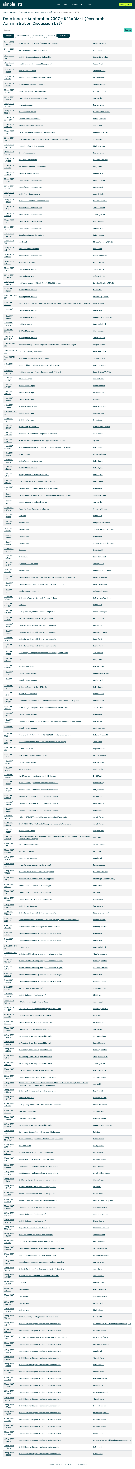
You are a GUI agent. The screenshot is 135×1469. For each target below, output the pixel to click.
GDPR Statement (81, 1464)
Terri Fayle (97, 98)
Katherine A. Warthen (101, 598)
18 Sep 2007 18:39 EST (8, 810)
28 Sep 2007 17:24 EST (9, 1440)
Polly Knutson (98, 790)
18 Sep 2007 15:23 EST (8, 782)
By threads (38, 35)
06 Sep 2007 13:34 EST (9, 159)
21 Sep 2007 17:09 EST (8, 995)
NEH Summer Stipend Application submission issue (39, 1317)
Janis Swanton (99, 208)
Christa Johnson (99, 454)
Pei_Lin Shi (97, 166)
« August (8, 35)
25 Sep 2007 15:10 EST (9, 1104)
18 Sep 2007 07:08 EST (8, 714)
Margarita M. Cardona (102, 570)
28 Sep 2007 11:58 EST (9, 1316)
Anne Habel (98, 1002)
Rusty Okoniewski (100, 255)
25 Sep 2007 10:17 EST (9, 1022)
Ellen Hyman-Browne (101, 427)
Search (128, 30)
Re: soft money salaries (28, 673)
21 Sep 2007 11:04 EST (8, 926)
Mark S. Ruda (98, 1310)
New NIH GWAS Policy (27, 71)
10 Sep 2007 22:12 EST (8, 331)
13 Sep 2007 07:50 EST (8, 433)
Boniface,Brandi (99, 1118)
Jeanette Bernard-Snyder (103, 529)
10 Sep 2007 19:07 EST (8, 324)
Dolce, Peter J (98, 1193)
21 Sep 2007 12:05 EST (8, 974)
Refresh (51, 35)
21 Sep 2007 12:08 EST (8, 981)
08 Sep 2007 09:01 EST (9, 283)
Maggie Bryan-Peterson (102, 317)
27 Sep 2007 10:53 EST (9, 1248)
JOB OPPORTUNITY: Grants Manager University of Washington (43, 817)
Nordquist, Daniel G (100, 1104)
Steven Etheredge (100, 57)
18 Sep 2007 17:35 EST (8, 803)
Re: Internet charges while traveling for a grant (37, 1077)
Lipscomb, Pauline (100, 632)
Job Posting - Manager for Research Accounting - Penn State (43, 653)
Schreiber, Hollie (99, 988)
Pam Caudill (98, 1091)
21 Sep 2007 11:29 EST (8, 933)
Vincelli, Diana (98, 228)
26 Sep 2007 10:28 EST (9, 1166)
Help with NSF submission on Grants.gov (34, 1228)
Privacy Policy (68, 1464)
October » (63, 35)
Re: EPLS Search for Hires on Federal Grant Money (38, 488)
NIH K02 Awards (25, 1146)
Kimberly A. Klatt (99, 1098)
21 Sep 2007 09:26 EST (8, 919)
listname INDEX (25, 769)
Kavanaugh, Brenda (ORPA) (104, 879)
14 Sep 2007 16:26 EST (8, 543)
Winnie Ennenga (99, 1385)
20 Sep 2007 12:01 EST (9, 885)
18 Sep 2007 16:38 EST (8, 796)
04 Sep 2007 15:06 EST (9, 70)
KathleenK (97, 1447)
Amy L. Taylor (98, 817)
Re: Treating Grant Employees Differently (35, 1036)
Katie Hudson (98, 1365)
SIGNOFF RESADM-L (26, 748)
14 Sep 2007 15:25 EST (8, 515)
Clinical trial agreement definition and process (37, 1255)
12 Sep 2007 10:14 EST (8, 378)
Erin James (97, 249)
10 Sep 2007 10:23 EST (8, 289)
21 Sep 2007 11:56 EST (8, 960)
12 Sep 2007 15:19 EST (8, 420)
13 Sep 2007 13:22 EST (8, 481)
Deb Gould (97, 1317)
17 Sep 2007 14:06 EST (8, 618)
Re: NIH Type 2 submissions (29, 194)
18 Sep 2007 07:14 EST (8, 721)
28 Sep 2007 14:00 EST (9, 1371)
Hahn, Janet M (99, 180)
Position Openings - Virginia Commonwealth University (40, 372)
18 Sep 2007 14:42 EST (8, 776)
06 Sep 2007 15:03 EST (9, 173)
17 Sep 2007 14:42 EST (8, 632)
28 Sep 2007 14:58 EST (9, 1419)
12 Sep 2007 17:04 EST (8, 426)
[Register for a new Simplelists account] (128, 4)
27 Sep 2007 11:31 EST (9, 1262)
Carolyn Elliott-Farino (101, 112)
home (58, 4)
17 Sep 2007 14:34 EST (8, 625)
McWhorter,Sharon (101, 1344)
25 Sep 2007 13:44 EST (9, 1077)
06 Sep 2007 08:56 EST (9, 125)
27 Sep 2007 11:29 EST (9, 1255)
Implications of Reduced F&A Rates (33, 98)
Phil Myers (97, 995)
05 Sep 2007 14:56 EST (9, 105)
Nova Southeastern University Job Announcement (39, 1200)
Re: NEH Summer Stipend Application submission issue (40, 1324)
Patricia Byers (98, 1262)
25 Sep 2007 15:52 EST (9, 1118)
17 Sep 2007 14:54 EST (8, 639)
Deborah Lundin (99, 1159)
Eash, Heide (97, 50)
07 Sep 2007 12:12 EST (9, 248)
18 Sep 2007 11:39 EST (8, 755)
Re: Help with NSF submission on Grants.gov (36, 1235)
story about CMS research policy (32, 84)
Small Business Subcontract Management (35, 64)
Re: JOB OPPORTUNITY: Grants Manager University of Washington (45, 824)
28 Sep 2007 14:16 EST (9, 1399)
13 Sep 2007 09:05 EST (8, 440)
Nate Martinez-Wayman (103, 1200)
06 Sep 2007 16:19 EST (9, 207)
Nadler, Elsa (97, 290)
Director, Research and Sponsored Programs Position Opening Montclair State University (54, 303)
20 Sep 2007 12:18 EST (9, 892)
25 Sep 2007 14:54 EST (9, 1097)
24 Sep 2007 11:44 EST (9, 1008)
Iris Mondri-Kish (99, 77)
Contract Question (26, 1098)
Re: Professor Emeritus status (30, 180)
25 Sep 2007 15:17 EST (9, 1111)
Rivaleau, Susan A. (100, 201)
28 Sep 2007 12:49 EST (9, 1344)
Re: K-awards (24, 1289)
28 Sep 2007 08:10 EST (9, 1310)
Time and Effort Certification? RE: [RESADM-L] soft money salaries (45, 735)
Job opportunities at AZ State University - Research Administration (45, 139)
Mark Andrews (99, 146)
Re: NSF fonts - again (27, 386)
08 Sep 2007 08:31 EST (9, 276)
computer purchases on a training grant (35, 865)
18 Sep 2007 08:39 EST (8, 735)
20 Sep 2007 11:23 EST (9, 865)
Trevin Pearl (98, 64)
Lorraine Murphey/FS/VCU (103, 283)
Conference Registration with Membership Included (39, 1132)
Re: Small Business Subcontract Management (37, 132)
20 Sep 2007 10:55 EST (9, 851)
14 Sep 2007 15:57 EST (8, 536)
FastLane (22, 516)
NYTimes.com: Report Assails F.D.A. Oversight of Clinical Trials (43, 1337)
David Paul (97, 776)
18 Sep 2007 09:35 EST (8, 741)
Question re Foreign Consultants (31, 235)
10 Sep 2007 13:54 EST (8, 317)
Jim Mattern (98, 653)
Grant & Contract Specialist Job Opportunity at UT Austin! (42, 440)
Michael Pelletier (99, 755)
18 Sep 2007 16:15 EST (8, 789)
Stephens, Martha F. (101, 913)
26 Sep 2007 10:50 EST (9, 1173)
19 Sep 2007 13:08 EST (8, 824)
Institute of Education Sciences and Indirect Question (40, 1241)
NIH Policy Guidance (26, 851)
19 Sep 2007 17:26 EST (8, 837)
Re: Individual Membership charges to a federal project (41, 933)
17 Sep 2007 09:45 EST (8, 577)
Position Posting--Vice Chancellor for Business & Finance (41, 584)
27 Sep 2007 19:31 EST (9, 1296)
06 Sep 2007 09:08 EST (9, 132)
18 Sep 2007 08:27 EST (8, 728)
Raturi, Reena (98, 235)
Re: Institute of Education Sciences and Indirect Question (41, 1248)
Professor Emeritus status (29, 173)
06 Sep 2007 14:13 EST (9, 166)
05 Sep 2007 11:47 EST (9, 91)
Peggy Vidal (98, 1433)
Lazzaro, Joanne (99, 91)
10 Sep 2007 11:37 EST (8, 303)
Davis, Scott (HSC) (100, 1337)
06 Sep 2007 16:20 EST (9, 214)
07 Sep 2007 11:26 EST (9, 242)
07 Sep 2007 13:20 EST (9, 255)
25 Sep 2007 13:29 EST (9, 1063)
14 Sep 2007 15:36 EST (8, 522)
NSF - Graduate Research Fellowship (33, 50)
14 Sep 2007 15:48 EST (8, 529)
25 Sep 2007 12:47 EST (9, 1036)
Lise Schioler (98, 899)
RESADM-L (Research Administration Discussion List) (31, 12)
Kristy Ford (97, 625)
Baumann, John (99, 981)
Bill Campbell (98, 262)
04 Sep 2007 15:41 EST (9, 77)
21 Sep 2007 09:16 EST (8, 913)
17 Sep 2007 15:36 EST (8, 652)
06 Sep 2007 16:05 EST (9, 200)
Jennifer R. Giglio (99, 495)
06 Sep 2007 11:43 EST (9, 153)
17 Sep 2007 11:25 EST (8, 591)
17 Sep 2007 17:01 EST (8, 673)
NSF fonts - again (25, 379)
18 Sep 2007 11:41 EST (8, 769)
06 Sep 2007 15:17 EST (9, 187)
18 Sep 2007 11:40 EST (8, 762)
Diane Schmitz (99, 386)
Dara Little (97, 1015)
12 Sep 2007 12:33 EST (8, 385)
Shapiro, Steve (99, 344)
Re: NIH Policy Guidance (28, 858)
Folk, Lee (96, 1132)
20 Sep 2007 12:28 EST (9, 899)
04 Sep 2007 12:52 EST (9, 43)
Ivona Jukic (97, 399)
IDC (20, 659)
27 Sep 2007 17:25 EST (9, 1282)
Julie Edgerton (99, 214)
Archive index (23, 35)
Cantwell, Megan (100, 509)
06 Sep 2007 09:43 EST (9, 139)
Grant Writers (24, 454)
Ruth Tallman (98, 221)
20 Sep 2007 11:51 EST (9, 871)
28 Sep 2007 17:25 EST (9, 1447)
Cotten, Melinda (99, 844)
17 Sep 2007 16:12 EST (8, 659)
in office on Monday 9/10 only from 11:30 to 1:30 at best (40, 283)
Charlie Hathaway (100, 160)
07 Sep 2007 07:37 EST (9, 228)
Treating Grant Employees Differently (34, 1029)
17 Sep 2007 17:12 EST (8, 680)
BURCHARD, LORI (99, 351)
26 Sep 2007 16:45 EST (9, 1214)
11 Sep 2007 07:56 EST (8, 337)
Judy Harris (97, 139)
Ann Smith (97, 837)
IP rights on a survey (27, 262)
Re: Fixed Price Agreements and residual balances (38, 783)
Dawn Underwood (100, 1392)
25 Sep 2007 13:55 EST (9, 1091)
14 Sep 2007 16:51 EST (8, 563)
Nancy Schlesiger (100, 577)
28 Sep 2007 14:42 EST (9, 1412)
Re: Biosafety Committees (29, 427)
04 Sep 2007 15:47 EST (9, 84)
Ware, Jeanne (98, 331)
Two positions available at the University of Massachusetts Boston (45, 495)
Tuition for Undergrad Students (31, 351)
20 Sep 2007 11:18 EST (9, 858)
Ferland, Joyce (99, 865)
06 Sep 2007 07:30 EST (9, 111)
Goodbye (22, 550)
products (66, 4)
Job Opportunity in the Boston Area (33, 755)
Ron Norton (97, 721)
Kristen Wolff (98, 187)
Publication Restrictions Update (31, 146)
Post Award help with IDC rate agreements (36, 618)
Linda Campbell (99, 557)
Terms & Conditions (55, 1464)
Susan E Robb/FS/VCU (102, 372)
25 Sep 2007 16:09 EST (9, 1125)
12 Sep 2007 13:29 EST (8, 392)
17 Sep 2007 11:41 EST (8, 598)
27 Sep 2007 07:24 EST (9, 1221)
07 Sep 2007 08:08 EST (9, 235)
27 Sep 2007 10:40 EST (9, 1234)
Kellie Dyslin (98, 461)
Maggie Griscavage (101, 673)
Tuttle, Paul (97, 125)
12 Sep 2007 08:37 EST (8, 365)
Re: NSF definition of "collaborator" (32, 995)
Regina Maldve (99, 748)
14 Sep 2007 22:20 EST (8, 570)
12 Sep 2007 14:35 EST (8, 399)
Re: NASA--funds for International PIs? (34, 201)
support (75, 4)
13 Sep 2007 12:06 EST (8, 454)
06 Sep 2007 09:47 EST (9, 146)
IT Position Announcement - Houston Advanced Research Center (45, 447)
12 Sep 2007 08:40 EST (8, 372)
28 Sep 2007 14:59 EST (9, 1426)
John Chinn (97, 742)
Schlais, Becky (98, 564)
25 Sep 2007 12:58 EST (9, 1043)
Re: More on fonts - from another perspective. (37, 1180)
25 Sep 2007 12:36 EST (9, 1029)
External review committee (29, 119)
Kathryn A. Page (99, 1070)
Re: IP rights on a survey (28, 269)
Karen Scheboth (99, 324)
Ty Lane (96, 440)
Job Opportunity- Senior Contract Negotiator (37, 611)
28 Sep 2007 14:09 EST (9, 1392)
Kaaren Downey (99, 920)
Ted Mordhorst (99, 906)
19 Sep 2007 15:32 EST (8, 830)
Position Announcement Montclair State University (39, 1276)
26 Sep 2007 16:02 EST (9, 1200)
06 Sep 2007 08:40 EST (9, 118)
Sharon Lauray (99, 1221)
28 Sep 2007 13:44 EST (9, 1358)
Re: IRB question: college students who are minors (38, 1166)
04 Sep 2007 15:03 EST (9, 64)
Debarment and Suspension (30, 844)
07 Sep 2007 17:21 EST (9, 269)
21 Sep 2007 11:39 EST (8, 940)
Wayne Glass (98, 379)
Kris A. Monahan (99, 1043)
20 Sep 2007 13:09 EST (9, 906)
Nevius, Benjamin (99, 43)
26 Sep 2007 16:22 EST (9, 1207)
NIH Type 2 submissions (28, 160)
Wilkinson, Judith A (100, 1009)
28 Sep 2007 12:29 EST (9, 1337)
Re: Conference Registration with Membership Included (41, 1139)
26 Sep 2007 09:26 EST (9, 1132)
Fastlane (22, 605)
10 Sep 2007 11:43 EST (8, 310)
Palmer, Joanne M (100, 735)
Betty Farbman (99, 365)
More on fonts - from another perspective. (36, 1152)
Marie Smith (98, 173)
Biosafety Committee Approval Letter (34, 509)
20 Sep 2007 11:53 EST (9, 878)
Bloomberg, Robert (101, 132)
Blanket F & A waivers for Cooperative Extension (38, 433)
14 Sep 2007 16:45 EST (8, 556)
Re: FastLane (24, 522)
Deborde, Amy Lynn (101, 1255)
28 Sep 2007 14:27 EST (9, 1405)
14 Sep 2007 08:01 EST (8, 495)
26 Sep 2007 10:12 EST (9, 1152)
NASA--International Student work (32, 166)
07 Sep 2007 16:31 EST (9, 262)
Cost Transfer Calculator (29, 249)
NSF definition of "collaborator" (31, 988)
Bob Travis (97, 447)
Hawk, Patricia (98, 803)
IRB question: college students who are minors (37, 1159)
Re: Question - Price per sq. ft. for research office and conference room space (50, 721)
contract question (26, 105)
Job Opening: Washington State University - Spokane (40, 1104)
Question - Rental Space (28, 564)
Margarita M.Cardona (101, 522)
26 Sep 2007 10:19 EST (9, 1159)
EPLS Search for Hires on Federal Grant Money (37, 481)
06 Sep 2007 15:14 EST (9, 180)
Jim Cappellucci (99, 1036)
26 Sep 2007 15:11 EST (9, 1180)
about (89, 4)
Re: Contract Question (27, 1111)
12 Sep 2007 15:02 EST (8, 406)
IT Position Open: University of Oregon (34, 358)
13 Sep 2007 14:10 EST (8, 488)
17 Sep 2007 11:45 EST (8, 604)
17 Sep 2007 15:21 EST (8, 645)
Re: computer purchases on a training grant (36, 872)
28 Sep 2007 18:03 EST (9, 1453)
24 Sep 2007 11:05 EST (9, 1002)
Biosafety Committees (28, 406)
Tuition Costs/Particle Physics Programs (35, 1015)
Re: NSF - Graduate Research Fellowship (35, 57)
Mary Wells (97, 885)
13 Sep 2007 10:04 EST (8, 447)
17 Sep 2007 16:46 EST (8, 666)
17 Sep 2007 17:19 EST (8, 687)
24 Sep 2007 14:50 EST (9, 1015)
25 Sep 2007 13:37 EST (9, 1070)
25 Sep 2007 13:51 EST (9, 1084)
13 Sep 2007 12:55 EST (8, 461)
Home (5, 12)
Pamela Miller (98, 105)
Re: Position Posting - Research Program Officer (38, 598)
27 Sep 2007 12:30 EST (9, 1275)
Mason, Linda (98, 481)
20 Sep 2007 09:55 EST (9, 844)
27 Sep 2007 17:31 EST (9, 1289)
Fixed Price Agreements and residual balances (37, 776)
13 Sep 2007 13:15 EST (8, 474)
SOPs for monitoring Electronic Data (33, 1002)
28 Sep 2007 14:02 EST (9, 1378)
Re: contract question (27, 112)
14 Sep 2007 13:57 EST (8, 509)
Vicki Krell (97, 892)
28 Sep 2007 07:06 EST (9, 1303)
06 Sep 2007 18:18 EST (9, 221)
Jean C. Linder (98, 194)
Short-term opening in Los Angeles (32, 91)
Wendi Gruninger (100, 611)
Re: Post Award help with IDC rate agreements (37, 625)
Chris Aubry (98, 433)
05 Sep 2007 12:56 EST (9, 98)
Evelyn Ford (98, 646)
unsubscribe (23, 242)
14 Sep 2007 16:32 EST (8, 550)
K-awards (22, 1282)
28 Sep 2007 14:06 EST (9, 1385)
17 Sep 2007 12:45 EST (8, 611)
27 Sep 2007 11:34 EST (9, 1269)
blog (82, 4)
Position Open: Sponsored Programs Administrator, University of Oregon (47, 344)
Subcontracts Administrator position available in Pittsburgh (42, 742)
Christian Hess (99, 1111)
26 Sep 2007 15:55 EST (9, 1193)
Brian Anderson (99, 406)
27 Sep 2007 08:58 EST (9, 1227)
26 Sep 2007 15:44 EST (9, 1186)
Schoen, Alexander (100, 591)
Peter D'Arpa (98, 700)
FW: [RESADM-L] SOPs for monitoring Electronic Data (40, 1009)
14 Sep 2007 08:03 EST (8, 502)
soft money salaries (26, 666)
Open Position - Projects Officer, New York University (40, 365)
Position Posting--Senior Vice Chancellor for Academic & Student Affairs (48, 577)
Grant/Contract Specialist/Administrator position (38, 43)
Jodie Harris (98, 769)
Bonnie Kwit (97, 488)
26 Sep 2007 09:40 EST (9, 1138)
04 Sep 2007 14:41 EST (9, 50)
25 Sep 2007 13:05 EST (9, 1049)
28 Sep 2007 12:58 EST (9, 1351)
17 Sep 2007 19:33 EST (8, 700)
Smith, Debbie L (99, 269)
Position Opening (25, 324)
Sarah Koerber (99, 1235)
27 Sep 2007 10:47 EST (9, 1241)
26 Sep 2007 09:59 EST (9, 1145)
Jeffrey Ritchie (99, 276)
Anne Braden (98, 303)
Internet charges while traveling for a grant (36, 1070)
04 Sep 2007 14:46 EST (9, 57)
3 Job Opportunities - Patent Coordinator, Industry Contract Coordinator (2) (49, 920)
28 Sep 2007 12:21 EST (9, 1323)
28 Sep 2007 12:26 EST (9, 1330)
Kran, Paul (97, 851)
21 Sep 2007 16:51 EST (8, 988)
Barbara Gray (98, 783)
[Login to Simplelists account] (122, 4)
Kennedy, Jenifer (100, 926)
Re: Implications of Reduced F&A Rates (34, 475)
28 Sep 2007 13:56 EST (9, 1364)
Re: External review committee (31, 125)
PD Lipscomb (98, 618)
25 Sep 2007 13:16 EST (9, 1056)
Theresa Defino (99, 71)
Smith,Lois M (98, 550)
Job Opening (24, 947)
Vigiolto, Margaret (100, 954)
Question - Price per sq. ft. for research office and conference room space (49, 700)
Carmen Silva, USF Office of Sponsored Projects (112, 1324)
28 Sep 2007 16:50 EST (9, 1433)
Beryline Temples (100, 1378)
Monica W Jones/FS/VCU (103, 242)
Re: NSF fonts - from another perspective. (35, 899)
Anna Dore (97, 1269)
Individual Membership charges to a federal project (39, 926)
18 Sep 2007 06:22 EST (8, 707)
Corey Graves (98, 1146)
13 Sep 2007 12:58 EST (8, 467)
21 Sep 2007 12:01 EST (8, 967)
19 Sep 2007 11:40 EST (8, 817)
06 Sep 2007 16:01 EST (9, 194)
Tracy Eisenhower (100, 1057)
